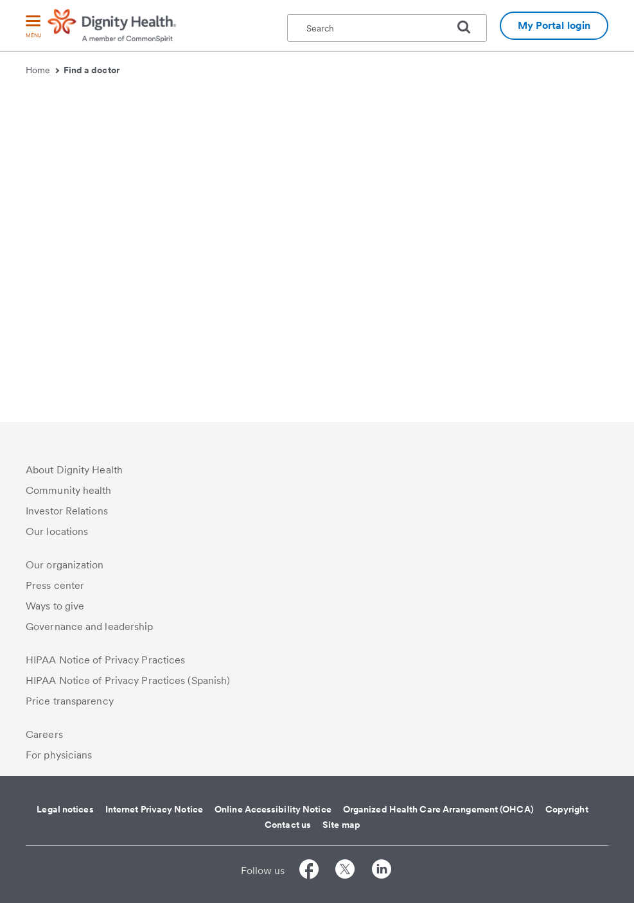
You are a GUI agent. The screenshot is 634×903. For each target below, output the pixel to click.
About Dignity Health (74, 470)
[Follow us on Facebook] (309, 871)
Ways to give (55, 606)
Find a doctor (91, 70)
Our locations (57, 531)
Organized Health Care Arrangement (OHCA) (438, 809)
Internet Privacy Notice (154, 809)
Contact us (288, 825)
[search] (468, 27)
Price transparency (70, 701)
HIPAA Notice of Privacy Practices (105, 660)
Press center (55, 585)
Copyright (566, 809)
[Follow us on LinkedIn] (381, 871)
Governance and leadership (90, 626)
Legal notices (65, 809)
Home (42, 70)
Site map (341, 825)
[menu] (33, 27)
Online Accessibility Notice (273, 809)
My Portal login (554, 25)
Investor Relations (67, 511)
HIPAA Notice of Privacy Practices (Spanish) (128, 680)
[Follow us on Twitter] (345, 871)
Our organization (65, 565)
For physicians (59, 755)
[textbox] (387, 28)
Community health (69, 490)
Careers (44, 734)
